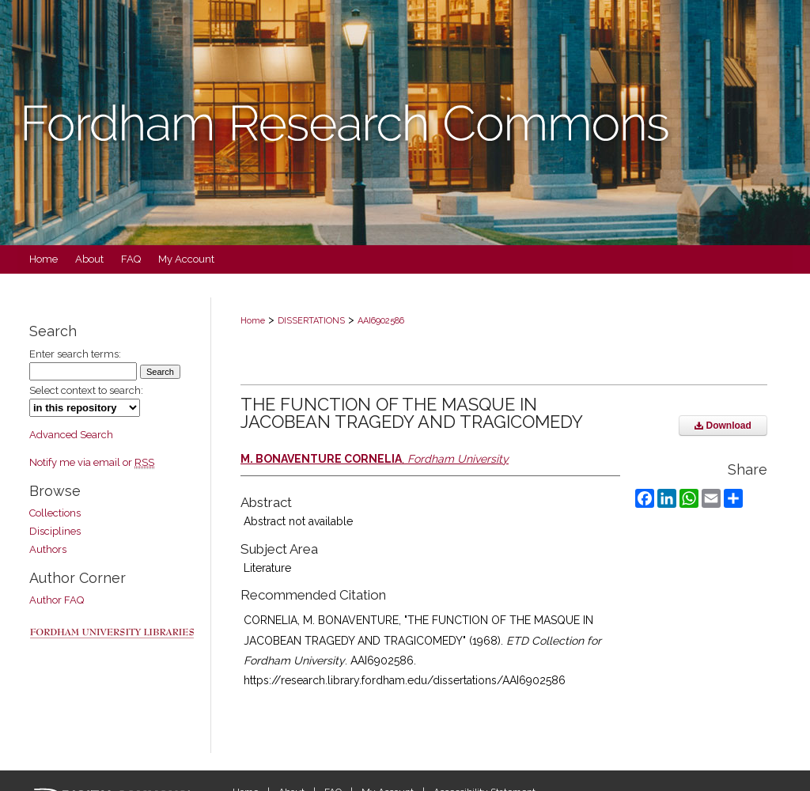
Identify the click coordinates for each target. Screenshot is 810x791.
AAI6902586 (381, 321)
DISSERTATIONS (311, 321)
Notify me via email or (91, 462)
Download (723, 425)
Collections (55, 513)
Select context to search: (86, 390)
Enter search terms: (75, 354)
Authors (47, 549)
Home (252, 321)
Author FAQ (56, 600)
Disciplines (55, 531)
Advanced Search (71, 435)
